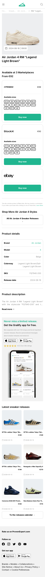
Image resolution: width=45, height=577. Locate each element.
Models (13, 564)
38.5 (17, 101)
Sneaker (12, 11)
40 (28, 101)
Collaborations (26, 564)
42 (12, 105)
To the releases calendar (22, 515)
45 (6, 108)
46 (17, 108)
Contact (5, 570)
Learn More (39, 205)
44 (28, 105)
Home (4, 11)
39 (22, 101)
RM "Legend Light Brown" (37, 11)
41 (6, 105)
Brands (5, 564)
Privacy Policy (31, 567)
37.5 (6, 101)
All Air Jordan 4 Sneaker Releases (23, 220)
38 (12, 101)
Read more (8, 309)
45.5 (12, 108)
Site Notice (7, 567)
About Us (18, 567)
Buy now (22, 117)
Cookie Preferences (20, 570)
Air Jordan (22, 11)
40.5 (33, 101)
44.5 (33, 105)
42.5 (17, 105)
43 (22, 105)
